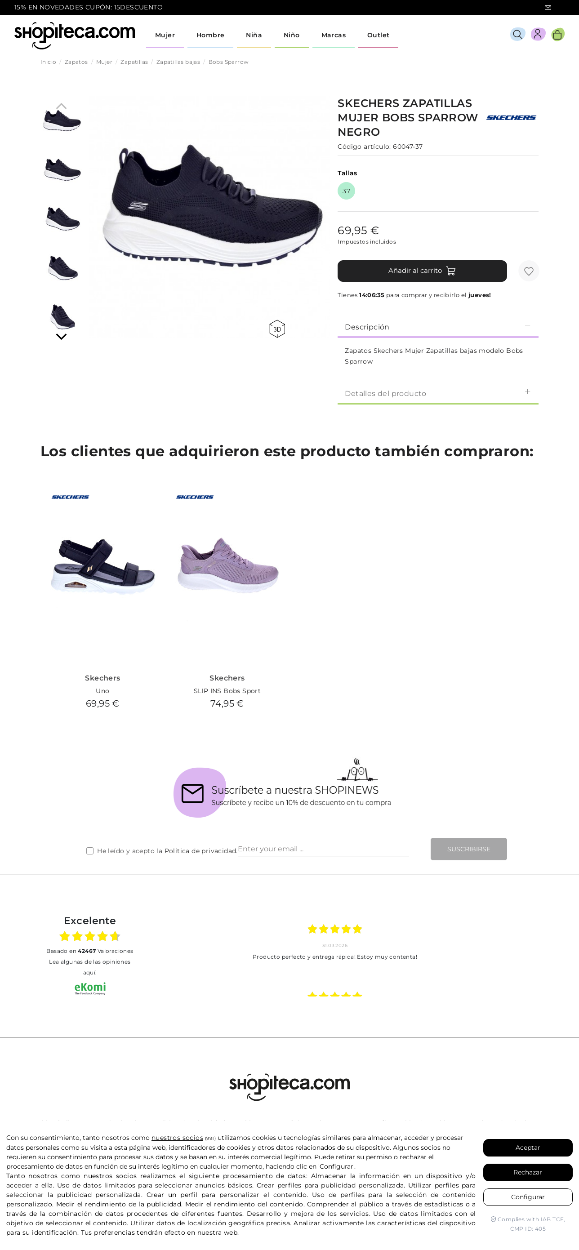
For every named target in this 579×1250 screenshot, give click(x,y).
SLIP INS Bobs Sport (227, 691)
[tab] (438, 326)
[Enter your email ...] (323, 849)
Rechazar (527, 1172)
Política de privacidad (200, 851)
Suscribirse (468, 849)
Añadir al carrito (422, 271)
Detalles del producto (438, 393)
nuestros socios (177, 1138)
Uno (102, 691)
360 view (277, 329)
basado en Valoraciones (89, 951)
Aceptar (528, 1147)
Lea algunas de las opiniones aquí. (89, 967)
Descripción (438, 326)
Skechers (102, 678)
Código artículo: (364, 146)
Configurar (528, 1197)
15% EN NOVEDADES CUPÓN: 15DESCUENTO (88, 7)
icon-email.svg (548, 7)
